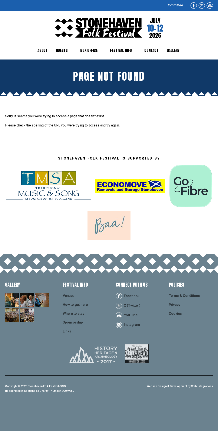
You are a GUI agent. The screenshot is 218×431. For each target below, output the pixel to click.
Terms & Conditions (184, 321)
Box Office (89, 50)
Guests (62, 50)
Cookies (175, 339)
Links (67, 357)
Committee (175, 5)
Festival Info (121, 50)
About (42, 50)
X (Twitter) (128, 331)
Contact (151, 50)
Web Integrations (202, 411)
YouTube (127, 341)
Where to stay (73, 339)
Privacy (174, 330)
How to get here (75, 330)
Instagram (128, 350)
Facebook (127, 321)
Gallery (173, 50)
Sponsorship (73, 348)
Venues (69, 321)
